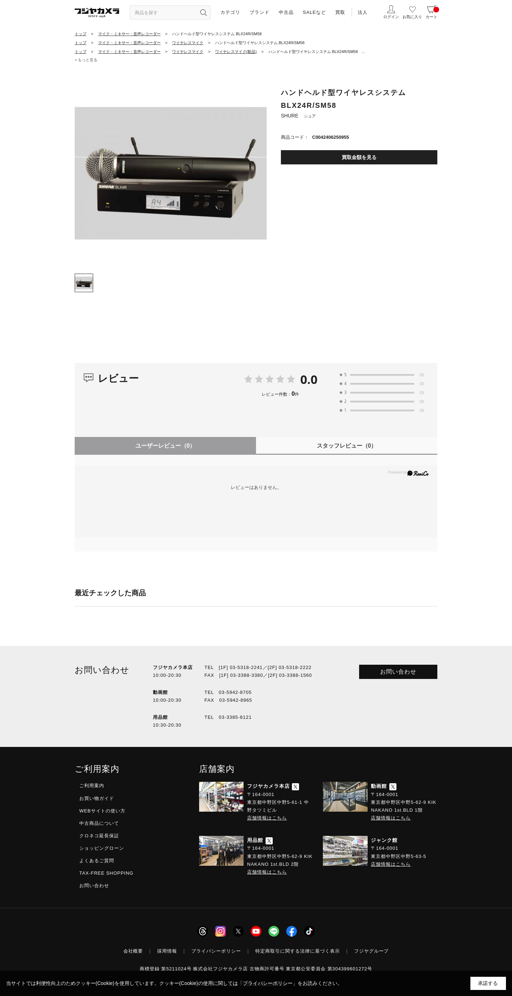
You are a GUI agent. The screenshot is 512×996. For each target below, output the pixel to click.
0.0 (309, 379)
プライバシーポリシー (216, 951)
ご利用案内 (91, 785)
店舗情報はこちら (267, 818)
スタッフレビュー (347, 446)
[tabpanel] (171, 172)
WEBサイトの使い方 (102, 810)
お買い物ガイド (96, 798)
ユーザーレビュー (165, 446)
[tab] (84, 283)
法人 (363, 12)
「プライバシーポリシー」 (268, 983)
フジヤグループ (371, 951)
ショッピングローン (101, 848)
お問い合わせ (398, 672)
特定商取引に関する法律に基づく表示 (297, 951)
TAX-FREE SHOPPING (106, 873)
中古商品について (99, 823)
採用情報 (167, 951)
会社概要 (133, 951)
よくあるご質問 (96, 860)
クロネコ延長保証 (99, 835)
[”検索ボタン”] (203, 12)
